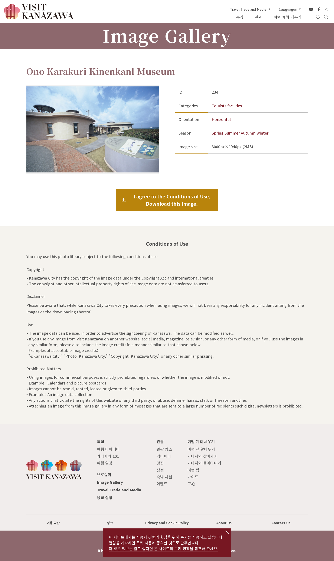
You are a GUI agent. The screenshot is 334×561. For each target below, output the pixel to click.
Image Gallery (110, 482)
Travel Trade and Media (251, 9)
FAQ (191, 483)
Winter (262, 133)
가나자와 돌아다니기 (204, 463)
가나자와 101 (108, 456)
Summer (232, 133)
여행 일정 (104, 463)
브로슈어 (104, 474)
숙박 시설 (164, 476)
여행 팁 (193, 470)
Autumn (248, 133)
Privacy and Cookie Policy (167, 522)
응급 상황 (104, 497)
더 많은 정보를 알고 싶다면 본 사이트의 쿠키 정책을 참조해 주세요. (163, 548)
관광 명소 (164, 449)
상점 (160, 470)
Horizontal (221, 119)
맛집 (160, 463)
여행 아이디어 (108, 449)
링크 (110, 522)
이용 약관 (53, 522)
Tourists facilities (227, 105)
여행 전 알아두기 (201, 449)
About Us (224, 522)
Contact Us (281, 522)
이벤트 (162, 483)
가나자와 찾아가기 (202, 456)
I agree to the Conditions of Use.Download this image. (172, 200)
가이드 (192, 476)
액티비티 (164, 456)
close (227, 532)
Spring (217, 133)
